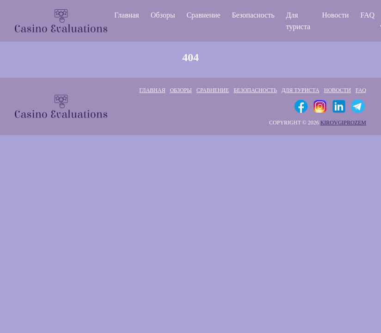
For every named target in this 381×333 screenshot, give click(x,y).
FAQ (367, 15)
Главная (126, 15)
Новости (335, 15)
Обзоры (163, 15)
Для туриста (298, 21)
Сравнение (203, 15)
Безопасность (253, 15)
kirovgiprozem (343, 122)
